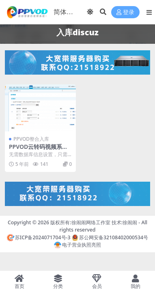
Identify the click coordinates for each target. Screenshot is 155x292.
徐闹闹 (130, 222)
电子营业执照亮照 (77, 244)
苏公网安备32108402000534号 (110, 237)
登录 (125, 12)
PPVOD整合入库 (31, 138)
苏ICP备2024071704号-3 (39, 237)
